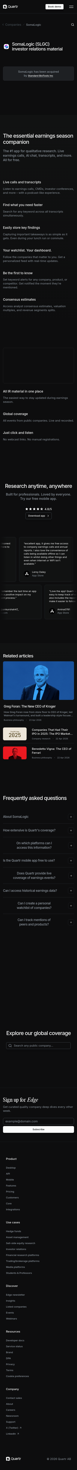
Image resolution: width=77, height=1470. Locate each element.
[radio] (26, 508)
